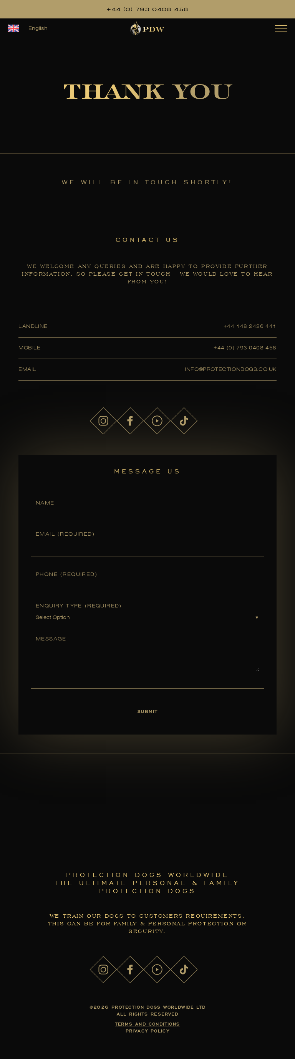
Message (51, 638)
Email (65, 534)
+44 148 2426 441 (250, 326)
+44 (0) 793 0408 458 (147, 9)
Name (45, 503)
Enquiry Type (79, 605)
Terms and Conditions (147, 1024)
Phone (66, 574)
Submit (147, 711)
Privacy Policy (148, 1031)
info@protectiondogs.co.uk (231, 369)
